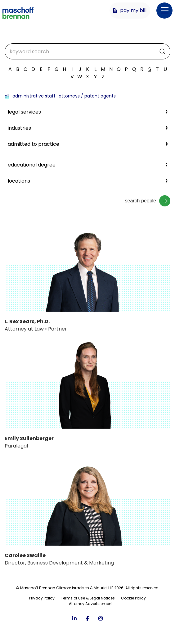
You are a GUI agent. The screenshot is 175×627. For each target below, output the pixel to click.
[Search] (87, 51)
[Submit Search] (162, 51)
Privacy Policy (42, 598)
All (7, 96)
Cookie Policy (133, 598)
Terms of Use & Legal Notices (88, 598)
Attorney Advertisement (91, 603)
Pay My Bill (129, 10)
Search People (147, 200)
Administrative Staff (34, 96)
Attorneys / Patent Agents (87, 96)
